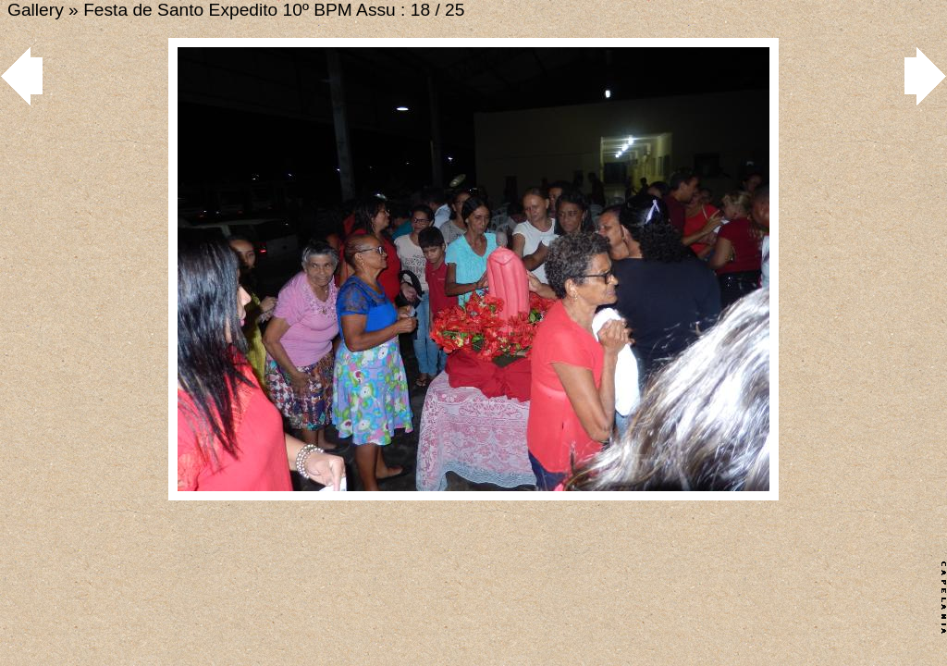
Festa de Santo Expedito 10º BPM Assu (239, 9)
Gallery (35, 9)
